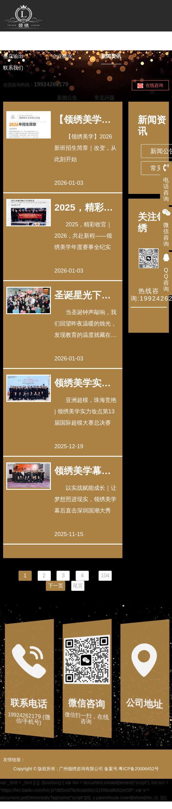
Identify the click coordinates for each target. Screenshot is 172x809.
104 (105, 575)
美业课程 (62, 44)
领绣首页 (13, 44)
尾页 (78, 585)
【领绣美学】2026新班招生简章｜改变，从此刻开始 (83, 119)
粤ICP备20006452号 (139, 768)
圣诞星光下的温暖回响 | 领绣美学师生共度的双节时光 (82, 295)
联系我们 (13, 68)
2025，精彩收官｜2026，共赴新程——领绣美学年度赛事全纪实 (83, 207)
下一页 (55, 585)
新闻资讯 (111, 56)
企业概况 (62, 56)
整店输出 (13, 56)
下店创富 (111, 44)
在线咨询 (150, 85)
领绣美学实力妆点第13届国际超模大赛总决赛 (83, 383)
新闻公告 (67, 97)
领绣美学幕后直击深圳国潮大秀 (82, 471)
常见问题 (104, 97)
